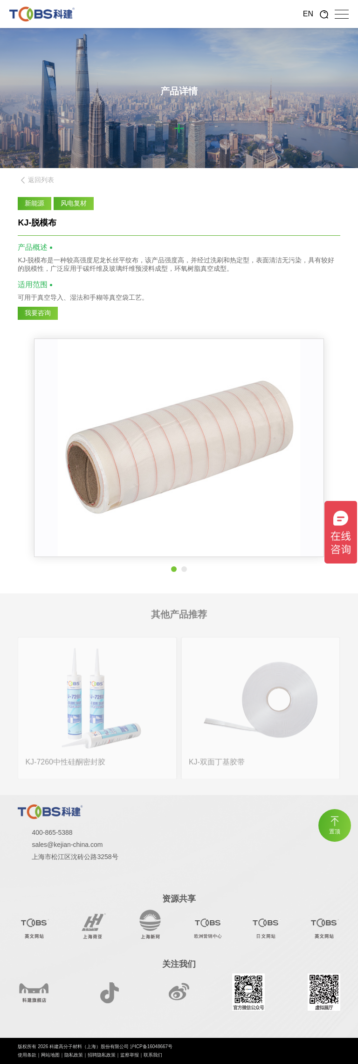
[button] (174, 569)
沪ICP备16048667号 (151, 1046)
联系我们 (153, 1054)
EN (308, 14)
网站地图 (50, 1054)
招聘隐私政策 (102, 1054)
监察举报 (129, 1054)
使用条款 (27, 1054)
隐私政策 (73, 1054)
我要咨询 (38, 313)
